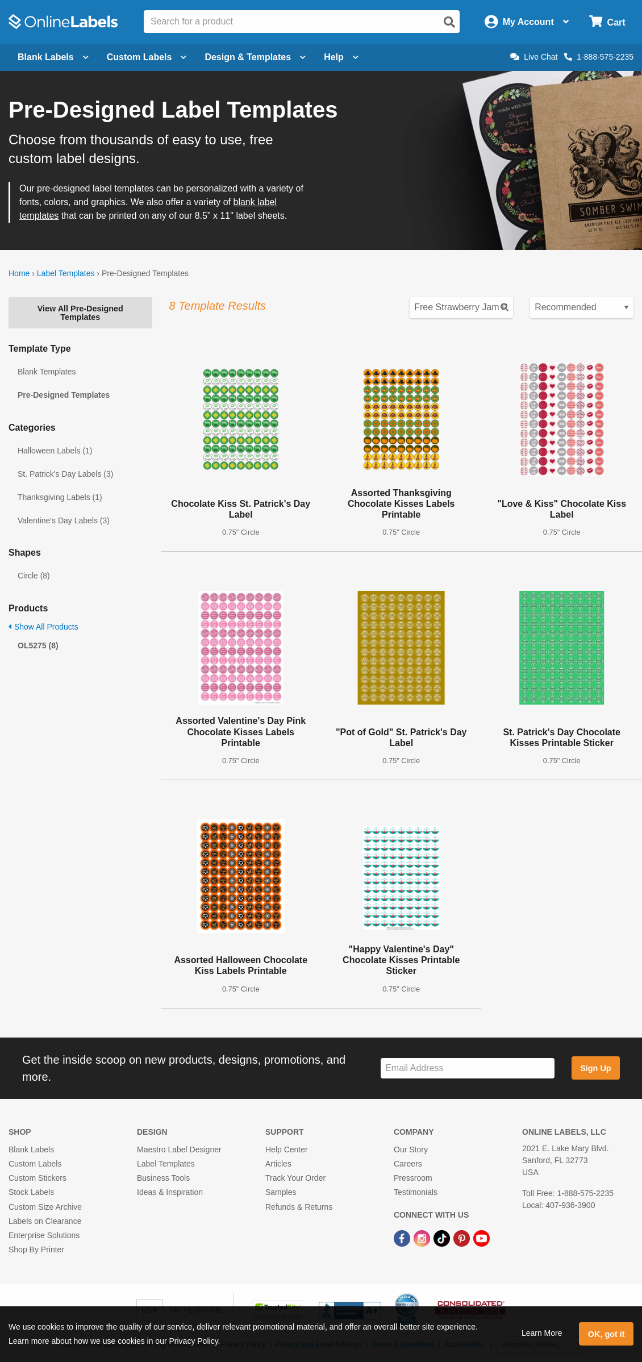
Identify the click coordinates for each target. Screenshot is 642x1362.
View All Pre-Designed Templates (80, 312)
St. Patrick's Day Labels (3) (65, 473)
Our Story (411, 1149)
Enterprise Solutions (44, 1235)
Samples (280, 1192)
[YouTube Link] (481, 1237)
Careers (408, 1163)
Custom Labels (35, 1163)
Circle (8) (34, 575)
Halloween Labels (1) (55, 450)
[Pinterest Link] (462, 1237)
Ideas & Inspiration (170, 1192)
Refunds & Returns (298, 1206)
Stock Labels (31, 1192)
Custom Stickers (37, 1177)
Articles (278, 1163)
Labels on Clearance (45, 1221)
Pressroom (413, 1177)
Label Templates (66, 273)
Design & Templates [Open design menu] (255, 57)
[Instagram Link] (423, 1237)
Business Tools (163, 1177)
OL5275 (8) (38, 645)
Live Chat (533, 57)
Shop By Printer (36, 1249)
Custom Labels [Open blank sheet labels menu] (147, 57)
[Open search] (449, 22)
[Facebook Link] (403, 1237)
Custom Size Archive (45, 1206)
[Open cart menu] (607, 22)
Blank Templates (47, 371)
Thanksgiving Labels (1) (60, 497)
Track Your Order (295, 1177)
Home (19, 273)
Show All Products (43, 626)
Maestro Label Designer (179, 1149)
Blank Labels (31, 1149)
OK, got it (606, 1334)
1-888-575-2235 (598, 56)
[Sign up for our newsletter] (468, 1068)
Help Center (286, 1149)
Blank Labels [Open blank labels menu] (53, 57)
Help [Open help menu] (341, 57)
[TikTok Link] (442, 1237)
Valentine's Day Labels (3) (64, 520)
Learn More (542, 1333)
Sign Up (595, 1068)
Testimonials (415, 1192)
